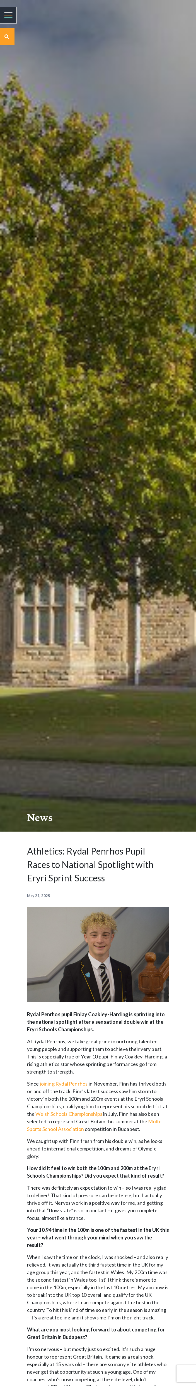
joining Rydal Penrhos (64, 1084)
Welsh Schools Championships (68, 1114)
